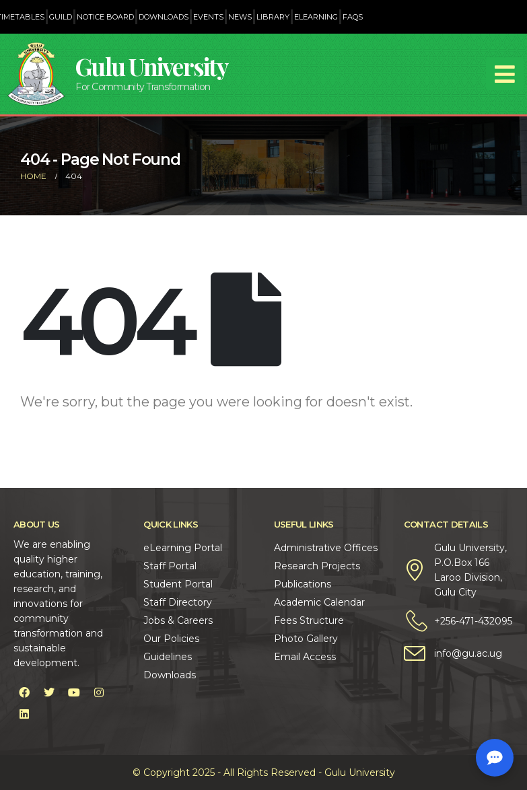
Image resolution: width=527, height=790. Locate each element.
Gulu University (151, 66)
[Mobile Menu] (505, 74)
